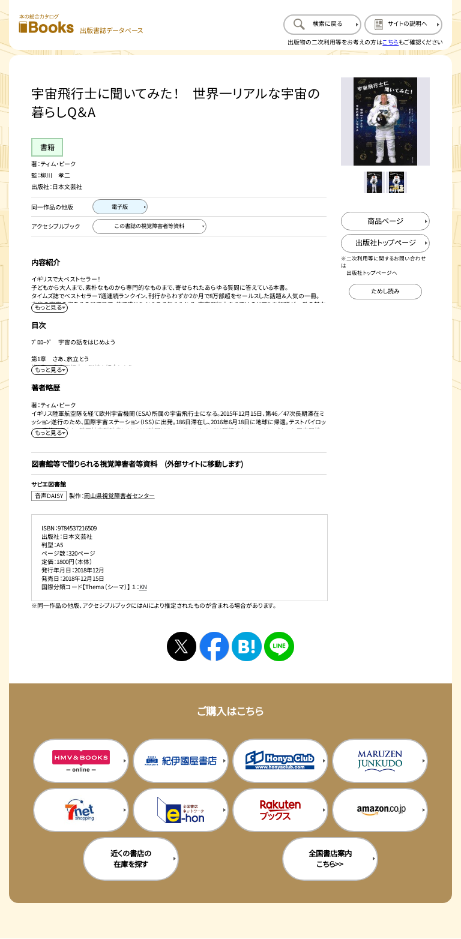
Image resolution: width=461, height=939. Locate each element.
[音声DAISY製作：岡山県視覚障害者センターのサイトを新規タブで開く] (179, 496)
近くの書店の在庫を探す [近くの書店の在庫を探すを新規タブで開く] (130, 858)
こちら (390, 42)
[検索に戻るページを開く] (322, 24)
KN (143, 587)
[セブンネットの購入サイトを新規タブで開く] (81, 810)
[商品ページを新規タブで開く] (385, 221)
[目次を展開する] (49, 370)
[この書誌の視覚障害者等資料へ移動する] (149, 227)
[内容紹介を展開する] (49, 308)
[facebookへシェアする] (214, 646)
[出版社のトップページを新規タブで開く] (385, 243)
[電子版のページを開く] (120, 207)
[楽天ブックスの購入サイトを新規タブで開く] (280, 810)
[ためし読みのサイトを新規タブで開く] (386, 291)
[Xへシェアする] (181, 646)
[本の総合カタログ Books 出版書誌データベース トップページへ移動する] (81, 24)
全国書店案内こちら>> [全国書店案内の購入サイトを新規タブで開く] (330, 858)
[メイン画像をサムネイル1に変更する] (374, 182)
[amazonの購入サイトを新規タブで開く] (380, 810)
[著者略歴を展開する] (49, 433)
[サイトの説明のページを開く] (403, 24)
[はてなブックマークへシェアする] (246, 646)
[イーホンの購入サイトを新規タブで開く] (181, 810)
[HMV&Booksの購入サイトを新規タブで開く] (81, 761)
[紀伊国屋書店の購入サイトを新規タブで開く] (181, 761)
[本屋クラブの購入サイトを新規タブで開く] (280, 761)
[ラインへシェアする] (279, 646)
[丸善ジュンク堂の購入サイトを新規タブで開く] (380, 761)
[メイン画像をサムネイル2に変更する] (396, 182)
